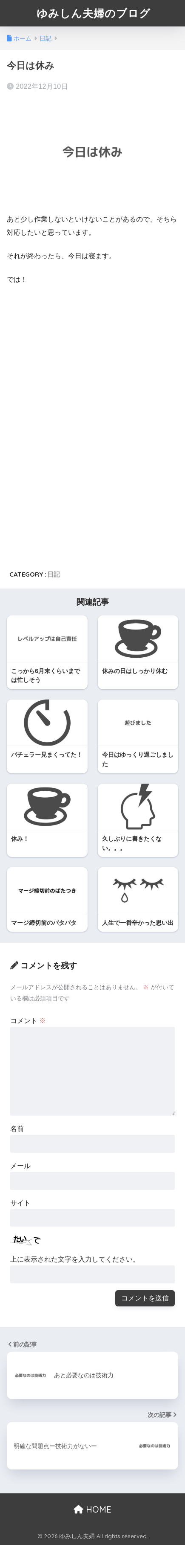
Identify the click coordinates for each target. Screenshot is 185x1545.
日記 (53, 574)
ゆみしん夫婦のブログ (93, 13)
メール (20, 1165)
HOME (92, 1509)
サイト (20, 1203)
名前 (17, 1128)
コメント (28, 1020)
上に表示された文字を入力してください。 (74, 1259)
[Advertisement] (78, 356)
